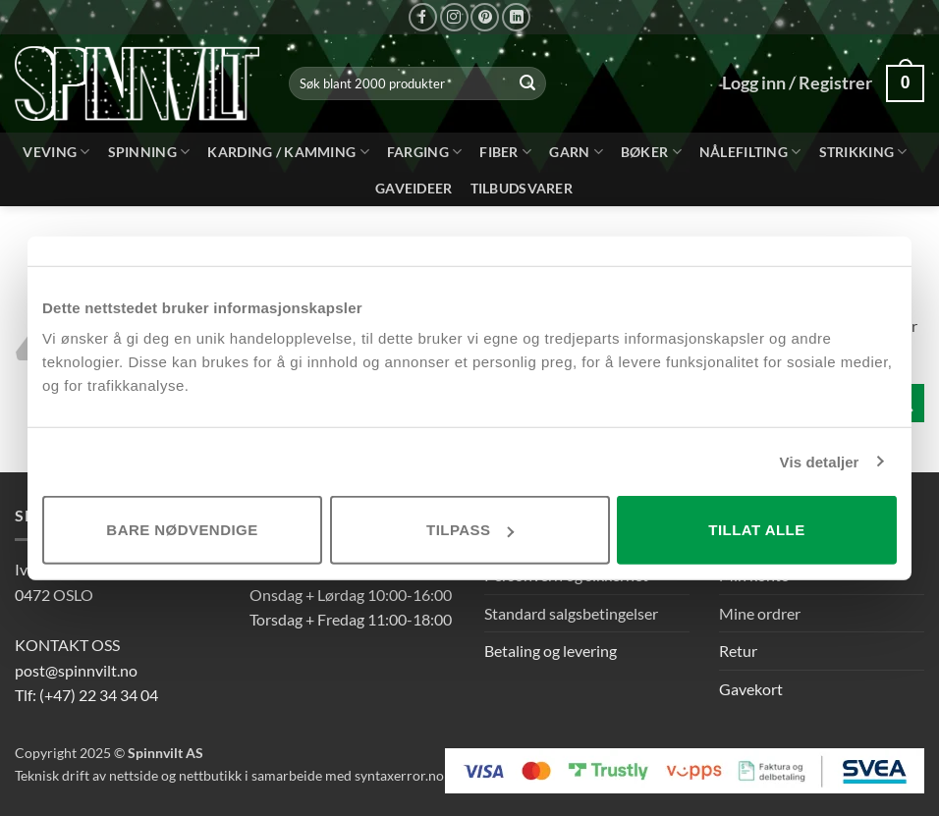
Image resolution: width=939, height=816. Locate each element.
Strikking (863, 151)
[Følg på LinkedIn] (516, 17)
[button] (905, 83)
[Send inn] (528, 83)
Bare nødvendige (181, 529)
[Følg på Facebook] (423, 17)
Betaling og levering (550, 650)
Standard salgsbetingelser (571, 613)
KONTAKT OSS (67, 644)
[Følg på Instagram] (454, 17)
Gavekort (751, 689)
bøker (651, 151)
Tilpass (470, 529)
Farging (425, 151)
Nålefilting (750, 151)
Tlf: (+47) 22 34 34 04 (86, 694)
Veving (56, 151)
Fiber (505, 151)
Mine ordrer (760, 613)
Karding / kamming (287, 151)
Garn (576, 151)
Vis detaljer (819, 461)
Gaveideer (414, 188)
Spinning (149, 151)
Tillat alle (756, 529)
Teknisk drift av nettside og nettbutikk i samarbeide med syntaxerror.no (229, 775)
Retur (738, 650)
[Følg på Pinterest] (484, 17)
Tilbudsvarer (521, 188)
